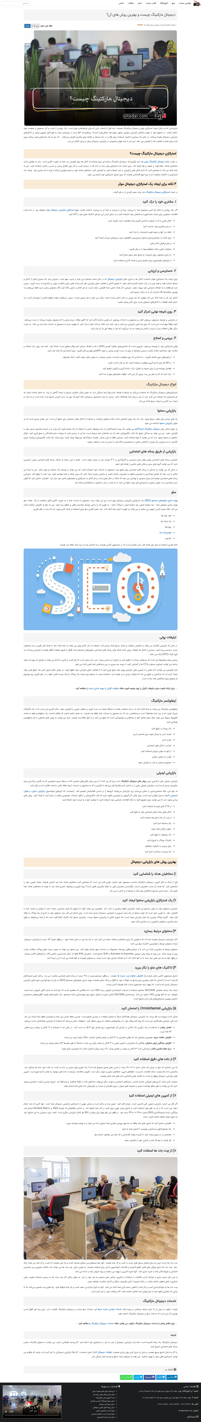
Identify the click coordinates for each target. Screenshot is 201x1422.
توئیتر (138, 1377)
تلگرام (161, 1377)
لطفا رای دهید (46, 26)
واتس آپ (126, 1377)
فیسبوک (149, 1377)
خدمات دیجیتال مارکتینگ (102, 1323)
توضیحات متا (165, 533)
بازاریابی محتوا (165, 423)
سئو (173, 3)
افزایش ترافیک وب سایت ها (130, 976)
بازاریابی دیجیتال (114, 279)
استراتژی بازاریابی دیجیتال (62, 210)
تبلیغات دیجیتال (105, 1352)
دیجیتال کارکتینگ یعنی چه (153, 162)
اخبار (140, 3)
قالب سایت (151, 3)
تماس (121, 3)
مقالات (131, 3)
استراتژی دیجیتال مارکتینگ (158, 192)
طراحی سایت (185, 3)
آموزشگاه (164, 3)
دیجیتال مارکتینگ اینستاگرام (147, 429)
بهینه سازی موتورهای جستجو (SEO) (161, 500)
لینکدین (172, 1377)
